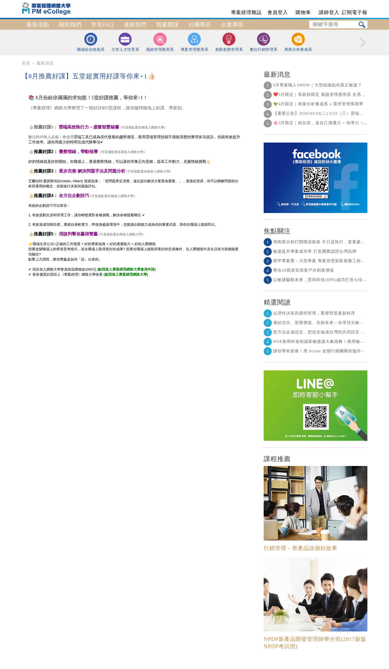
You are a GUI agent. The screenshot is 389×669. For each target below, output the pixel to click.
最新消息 (45, 63)
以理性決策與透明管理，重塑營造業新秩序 (309, 313)
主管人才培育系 (125, 42)
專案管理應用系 (195, 42)
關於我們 (70, 25)
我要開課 (167, 25)
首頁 (26, 63)
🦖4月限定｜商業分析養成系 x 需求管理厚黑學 (314, 104)
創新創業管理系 (229, 42)
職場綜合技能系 (91, 42)
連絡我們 (135, 25)
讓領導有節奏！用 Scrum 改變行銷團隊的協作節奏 (317, 351)
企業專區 (232, 25)
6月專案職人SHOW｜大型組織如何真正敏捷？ (313, 85)
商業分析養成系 (298, 42)
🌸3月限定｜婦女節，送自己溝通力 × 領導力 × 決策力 (320, 123)
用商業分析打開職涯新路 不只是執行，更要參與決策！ (321, 242)
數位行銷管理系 (264, 42)
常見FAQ (102, 25)
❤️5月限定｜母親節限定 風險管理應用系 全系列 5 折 (319, 94)
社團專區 (200, 25)
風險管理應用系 (160, 42)
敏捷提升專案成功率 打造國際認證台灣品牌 (310, 251)
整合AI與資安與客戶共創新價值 (299, 270)
